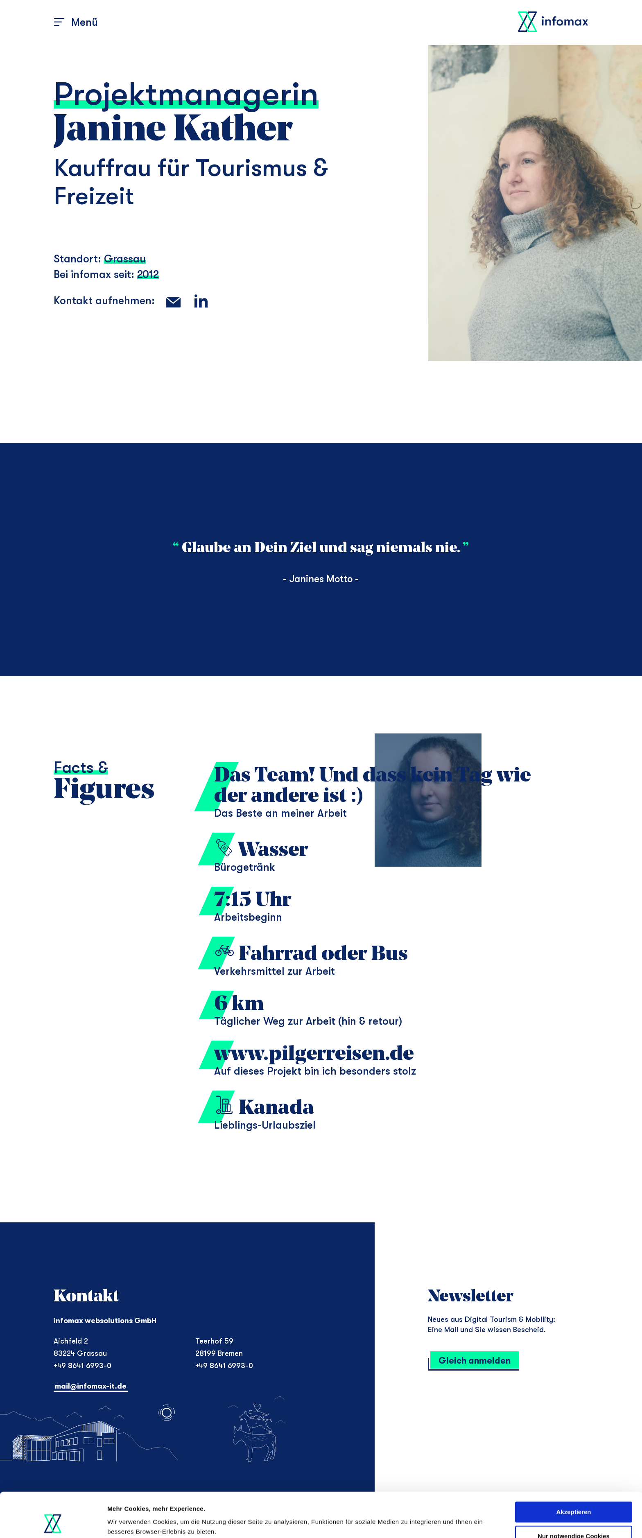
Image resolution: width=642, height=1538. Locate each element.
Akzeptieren (573, 1470)
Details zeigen (128, 1521)
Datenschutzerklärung (393, 1499)
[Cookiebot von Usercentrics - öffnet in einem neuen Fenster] (53, 1522)
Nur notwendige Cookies (574, 1494)
